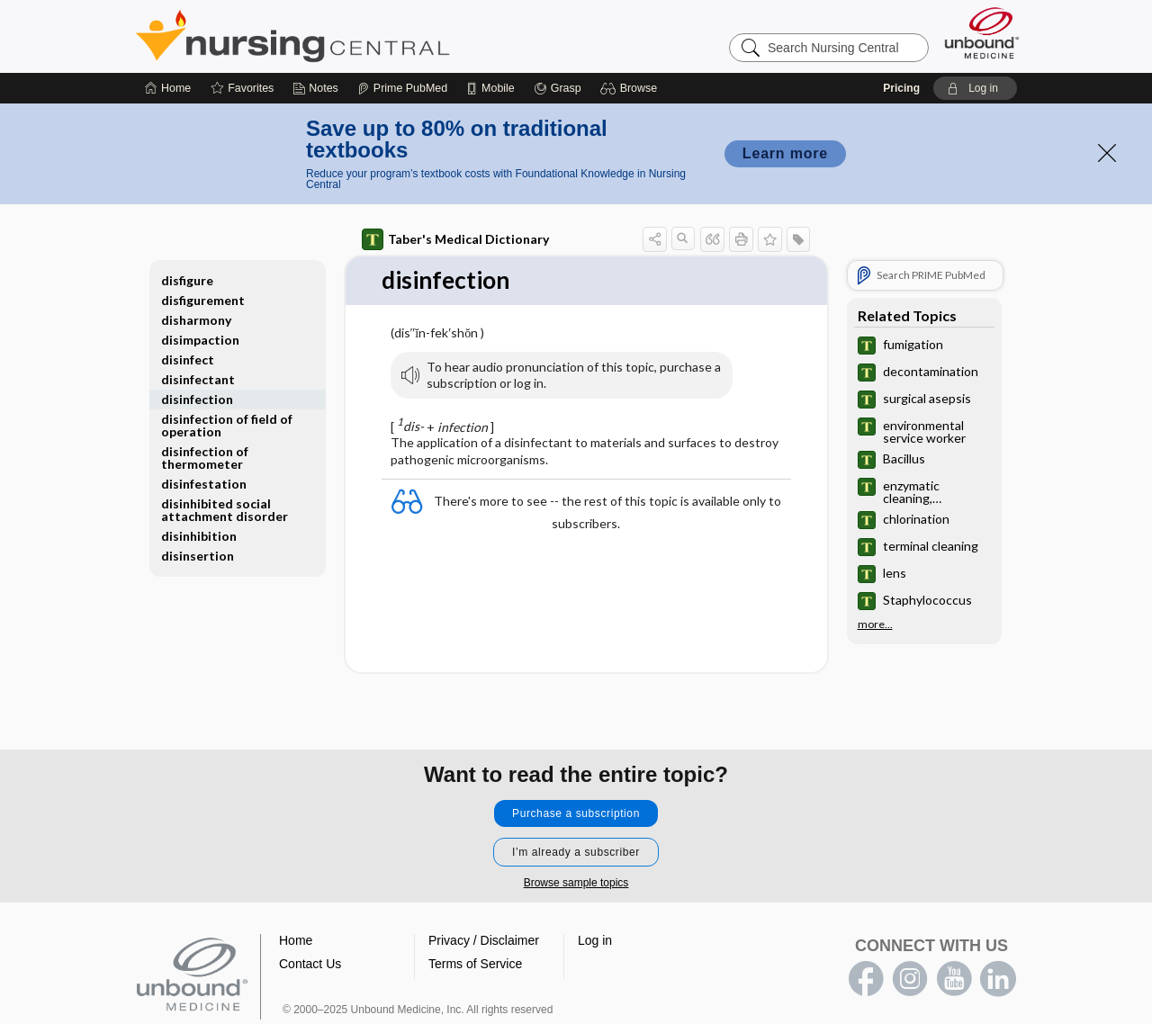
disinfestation (204, 483)
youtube (954, 979)
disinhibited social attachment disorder (224, 510)
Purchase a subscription (576, 813)
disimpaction (200, 339)
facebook (866, 979)
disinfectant (198, 379)
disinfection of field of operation (226, 425)
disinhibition (199, 535)
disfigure (187, 280)
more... (875, 624)
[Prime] (402, 88)
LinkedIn (998, 979)
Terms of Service (475, 964)
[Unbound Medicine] (982, 32)
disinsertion (197, 555)
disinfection (197, 399)
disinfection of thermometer (204, 458)
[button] (631, 88)
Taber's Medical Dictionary (455, 239)
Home (295, 940)
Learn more (785, 153)
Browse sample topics (576, 882)
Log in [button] (595, 940)
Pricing (901, 88)
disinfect (187, 359)
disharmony (196, 320)
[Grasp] (557, 88)
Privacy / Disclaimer (483, 940)
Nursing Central (360, 36)
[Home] (168, 88)
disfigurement (203, 300)
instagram (910, 979)
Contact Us (310, 964)
